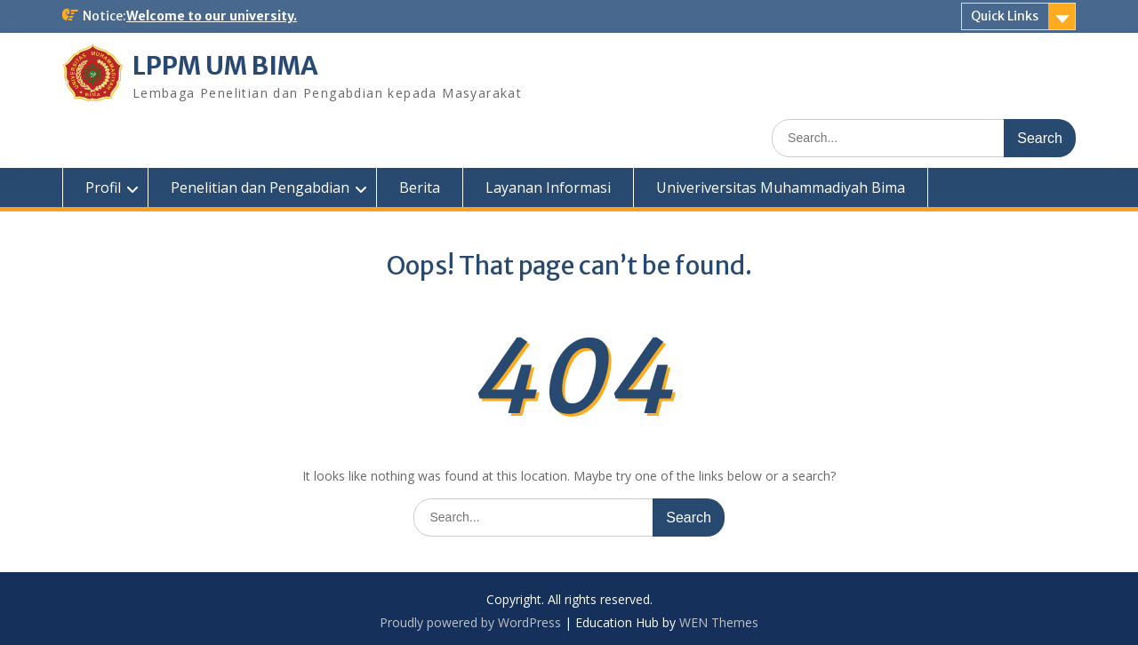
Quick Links (1004, 16)
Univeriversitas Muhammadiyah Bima (780, 187)
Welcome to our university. (211, 16)
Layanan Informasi (548, 187)
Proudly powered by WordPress (470, 622)
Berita (419, 187)
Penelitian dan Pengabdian (260, 187)
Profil (103, 187)
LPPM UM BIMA (225, 66)
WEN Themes (718, 622)
